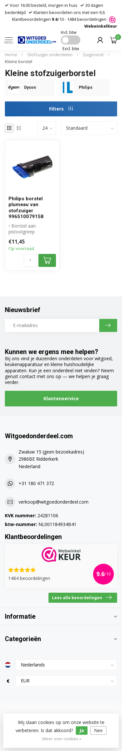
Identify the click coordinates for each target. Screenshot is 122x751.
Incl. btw (68, 32)
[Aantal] (30, 260)
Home (11, 55)
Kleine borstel (18, 61)
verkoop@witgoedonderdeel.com (53, 502)
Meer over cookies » (61, 739)
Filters (61, 109)
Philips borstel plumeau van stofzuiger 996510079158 (26, 207)
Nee (98, 730)
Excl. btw (70, 48)
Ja (81, 730)
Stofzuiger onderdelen (50, 55)
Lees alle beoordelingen (82, 597)
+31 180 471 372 (36, 483)
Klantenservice (61, 398)
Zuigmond (93, 55)
